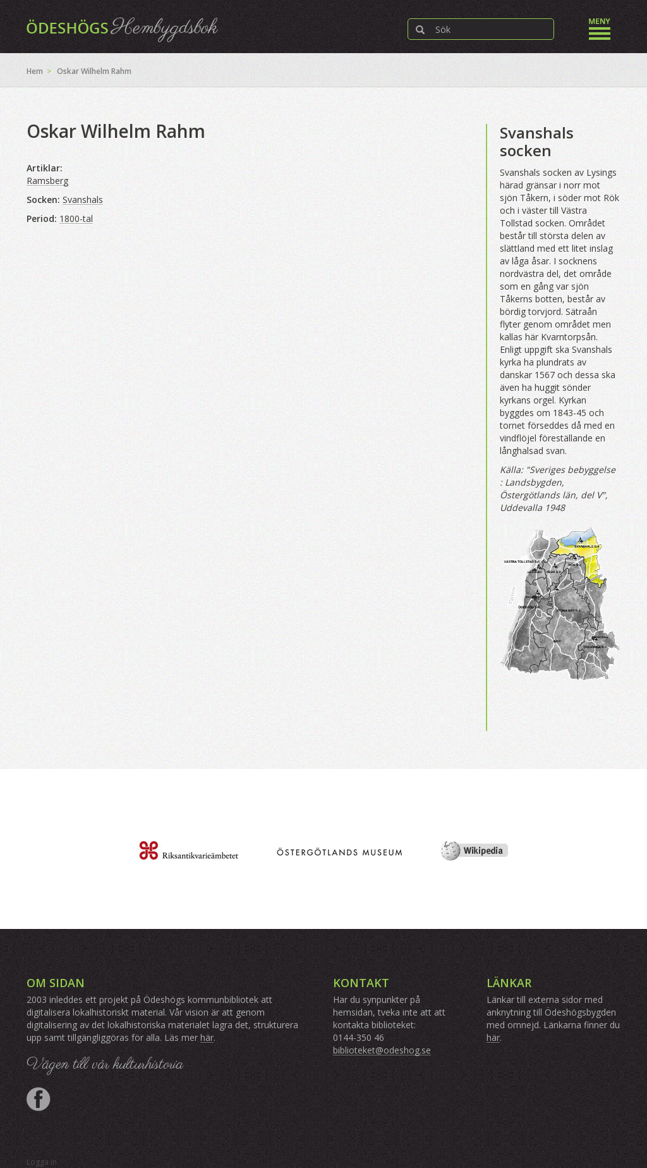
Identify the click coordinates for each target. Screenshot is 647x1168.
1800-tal (76, 218)
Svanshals (83, 200)
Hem (35, 71)
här (207, 1037)
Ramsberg (47, 181)
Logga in (42, 1162)
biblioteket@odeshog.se (382, 1050)
